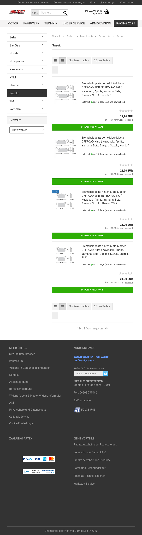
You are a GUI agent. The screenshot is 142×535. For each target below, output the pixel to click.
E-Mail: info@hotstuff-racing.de (69, 2)
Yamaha (15, 109)
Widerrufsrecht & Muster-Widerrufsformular (35, 395)
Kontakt (14, 374)
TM (11, 101)
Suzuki (14, 93)
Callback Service (19, 416)
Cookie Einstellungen (21, 423)
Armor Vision (100, 23)
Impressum (16, 361)
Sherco (14, 85)
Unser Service (73, 23)
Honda (14, 53)
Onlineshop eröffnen (57, 530)
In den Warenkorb (92, 127)
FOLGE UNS (84, 409)
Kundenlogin (107, 2)
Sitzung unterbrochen (22, 354)
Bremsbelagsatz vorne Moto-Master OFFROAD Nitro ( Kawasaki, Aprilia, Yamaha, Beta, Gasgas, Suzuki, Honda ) (105, 141)
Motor (13, 23)
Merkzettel (126, 2)
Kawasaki (16, 69)
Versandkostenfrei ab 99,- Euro (33, 2)
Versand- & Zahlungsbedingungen (29, 367)
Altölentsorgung (18, 381)
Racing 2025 (125, 23)
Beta (12, 37)
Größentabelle (82, 400)
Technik (50, 23)
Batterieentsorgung (20, 388)
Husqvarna (16, 61)
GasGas (14, 45)
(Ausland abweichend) (115, 102)
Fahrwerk (31, 23)
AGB (12, 402)
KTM (12, 77)
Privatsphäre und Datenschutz (27, 409)
